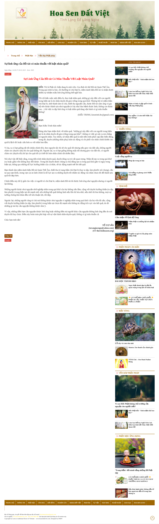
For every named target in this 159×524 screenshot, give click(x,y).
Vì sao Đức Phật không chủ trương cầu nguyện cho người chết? (140, 69)
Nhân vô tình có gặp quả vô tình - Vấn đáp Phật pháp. (141, 105)
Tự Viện (93, 42)
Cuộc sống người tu (123, 156)
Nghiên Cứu (72, 42)
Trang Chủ (10, 42)
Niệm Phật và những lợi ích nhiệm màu (141, 223)
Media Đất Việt (125, 42)
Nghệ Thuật (103, 42)
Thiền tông (125, 129)
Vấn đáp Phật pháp (46, 56)
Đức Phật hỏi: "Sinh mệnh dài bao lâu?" (141, 80)
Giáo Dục (61, 42)
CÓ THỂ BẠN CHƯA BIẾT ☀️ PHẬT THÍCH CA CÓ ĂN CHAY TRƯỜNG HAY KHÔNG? (141, 479)
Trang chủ (15, 56)
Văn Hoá (41, 42)
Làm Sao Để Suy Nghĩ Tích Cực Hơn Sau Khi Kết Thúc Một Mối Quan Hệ (141, 93)
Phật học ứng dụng (130, 436)
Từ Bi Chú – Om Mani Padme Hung (140, 361)
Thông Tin (21, 42)
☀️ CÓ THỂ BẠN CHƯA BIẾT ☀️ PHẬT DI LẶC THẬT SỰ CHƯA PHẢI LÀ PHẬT (141, 299)
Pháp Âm (114, 42)
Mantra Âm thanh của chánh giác (141, 347)
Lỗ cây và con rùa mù (124, 343)
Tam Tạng (83, 42)
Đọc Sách (9, 48)
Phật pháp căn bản (129, 247)
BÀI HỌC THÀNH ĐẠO (125, 281)
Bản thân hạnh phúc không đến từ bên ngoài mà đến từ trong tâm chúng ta (141, 491)
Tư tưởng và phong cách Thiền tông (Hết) (140, 174)
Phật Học (31, 42)
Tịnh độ (123, 186)
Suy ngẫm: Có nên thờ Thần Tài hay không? (140, 117)
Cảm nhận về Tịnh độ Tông (127, 217)
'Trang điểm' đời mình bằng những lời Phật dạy (134, 471)
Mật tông (124, 311)
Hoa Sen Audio (139, 42)
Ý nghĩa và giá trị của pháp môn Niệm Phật (140, 235)
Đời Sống (51, 42)
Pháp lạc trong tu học (137, 161)
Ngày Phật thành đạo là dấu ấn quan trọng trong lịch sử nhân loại (141, 286)
